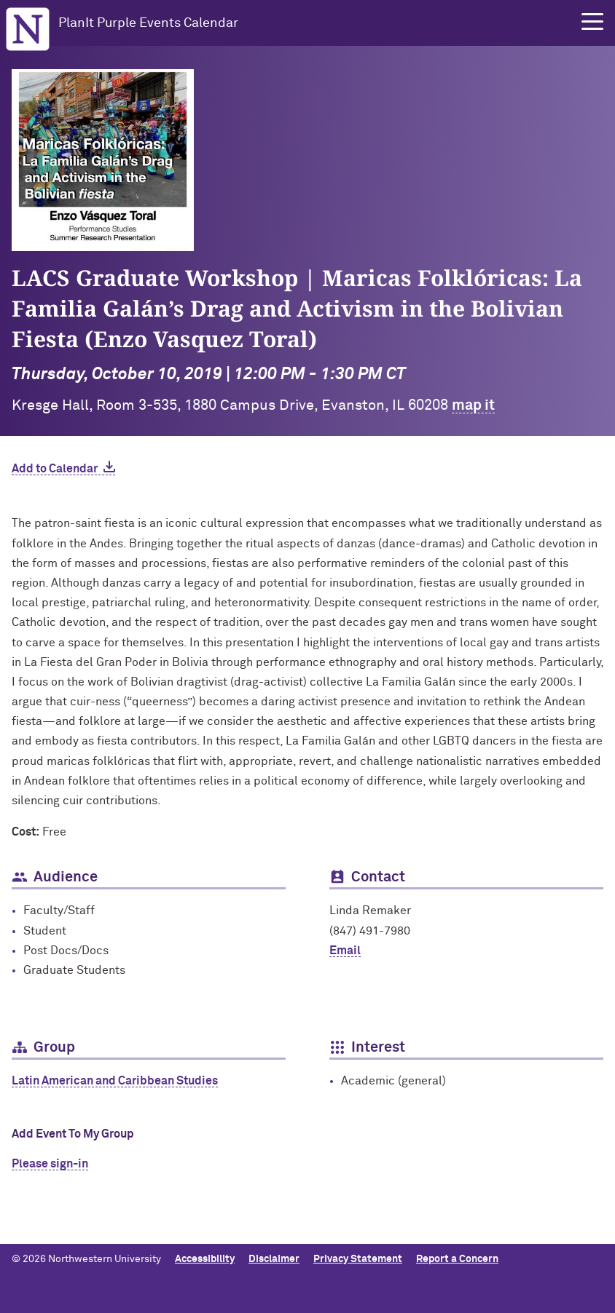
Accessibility (205, 1259)
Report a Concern (457, 1259)
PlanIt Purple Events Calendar (148, 23)
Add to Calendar (55, 469)
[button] (592, 22)
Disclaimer (273, 1259)
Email (345, 950)
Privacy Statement (357, 1259)
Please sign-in (50, 1164)
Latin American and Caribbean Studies (115, 1081)
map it (473, 405)
